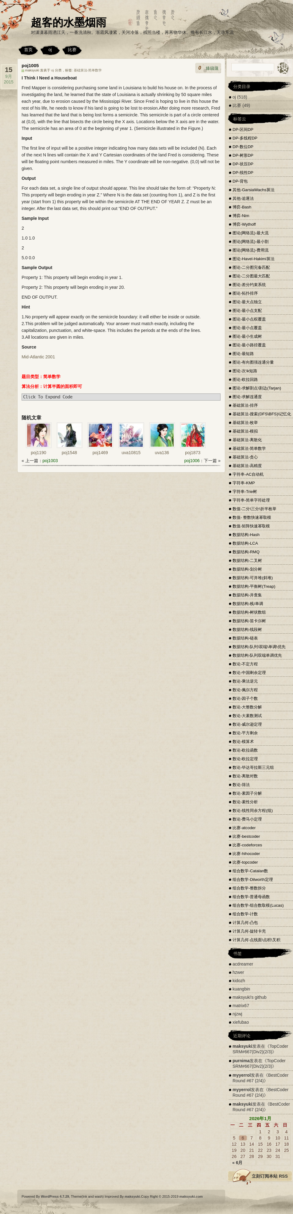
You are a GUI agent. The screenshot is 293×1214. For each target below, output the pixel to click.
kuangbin (241, 988)
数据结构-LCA (245, 543)
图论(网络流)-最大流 (251, 233)
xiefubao (241, 1022)
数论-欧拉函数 (245, 750)
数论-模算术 (243, 741)
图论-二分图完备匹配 (251, 267)
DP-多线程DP (245, 138)
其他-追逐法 (243, 198)
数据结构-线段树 (247, 629)
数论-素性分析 (245, 802)
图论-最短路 (243, 353)
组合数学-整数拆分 (249, 888)
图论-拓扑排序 (245, 293)
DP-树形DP (243, 155)
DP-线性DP (243, 172)
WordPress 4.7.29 (55, 1196)
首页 (28, 49)
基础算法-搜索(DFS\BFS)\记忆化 (262, 414)
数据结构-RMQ (246, 552)
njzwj (237, 1013)
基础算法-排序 (245, 405)
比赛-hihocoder (246, 853)
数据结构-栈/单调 (248, 603)
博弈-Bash (242, 207)
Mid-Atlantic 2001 (38, 356)
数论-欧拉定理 (245, 758)
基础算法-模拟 (245, 431)
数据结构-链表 (245, 638)
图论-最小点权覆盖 (249, 319)
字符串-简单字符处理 (251, 500)
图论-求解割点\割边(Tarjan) (257, 388)
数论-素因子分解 (247, 793)
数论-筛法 (241, 784)
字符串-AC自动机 (248, 474)
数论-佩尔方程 (245, 690)
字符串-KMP (244, 483)
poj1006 (192, 460)
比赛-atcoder (244, 827)
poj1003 (50, 460)
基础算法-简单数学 (88, 70)
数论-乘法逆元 (245, 681)
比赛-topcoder (245, 862)
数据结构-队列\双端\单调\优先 (259, 646)
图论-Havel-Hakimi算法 (253, 258)
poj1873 (192, 452)
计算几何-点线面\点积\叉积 (256, 940)
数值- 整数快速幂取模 (252, 517)
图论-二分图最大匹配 (251, 276)
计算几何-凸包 (245, 922)
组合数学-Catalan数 (250, 871)
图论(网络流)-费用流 (251, 250)
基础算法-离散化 (247, 440)
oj (50, 49)
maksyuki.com (191, 1196)
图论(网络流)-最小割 (251, 241)
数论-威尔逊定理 (247, 724)
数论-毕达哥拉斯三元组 (253, 767)
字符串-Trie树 (245, 491)
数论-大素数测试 (247, 715)
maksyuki (242, 1046)
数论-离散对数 (245, 776)
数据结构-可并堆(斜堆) (253, 577)
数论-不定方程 (245, 664)
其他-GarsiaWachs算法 (253, 190)
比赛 (72, 49)
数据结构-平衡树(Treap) (254, 586)
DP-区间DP (243, 129)
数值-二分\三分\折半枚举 (254, 508)
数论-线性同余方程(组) (253, 810)
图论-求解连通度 (247, 396)
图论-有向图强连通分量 (253, 362)
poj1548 (69, 452)
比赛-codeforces (247, 845)
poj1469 (100, 452)
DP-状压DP (243, 164)
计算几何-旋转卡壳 (249, 931)
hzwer (238, 972)
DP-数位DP (243, 146)
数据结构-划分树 (247, 569)
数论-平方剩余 (245, 733)
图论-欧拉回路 (245, 379)
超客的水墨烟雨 (68, 22)
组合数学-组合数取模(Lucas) (258, 905)
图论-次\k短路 (245, 371)
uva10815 (131, 452)
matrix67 (241, 1005)
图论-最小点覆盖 (247, 327)
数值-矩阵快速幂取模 (251, 526)
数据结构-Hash (246, 534)
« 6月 (237, 1162)
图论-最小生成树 (247, 336)
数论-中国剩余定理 (249, 672)
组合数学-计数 (245, 914)
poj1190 (38, 452)
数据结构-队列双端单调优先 (257, 655)
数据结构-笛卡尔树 (249, 621)
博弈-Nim (241, 215)
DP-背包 (240, 181)
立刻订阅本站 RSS (270, 1176)
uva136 (162, 452)
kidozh (239, 980)
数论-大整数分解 (247, 707)
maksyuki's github (249, 997)
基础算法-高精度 (247, 465)
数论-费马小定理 (247, 819)
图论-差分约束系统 (249, 284)
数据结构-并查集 (247, 595)
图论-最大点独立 (247, 302)
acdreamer (243, 964)
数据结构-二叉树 (247, 560)
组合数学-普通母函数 (251, 896)
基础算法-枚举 (245, 422)
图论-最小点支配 (247, 310)
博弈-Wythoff (244, 224)
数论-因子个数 (245, 698)
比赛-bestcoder (246, 836)
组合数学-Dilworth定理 (253, 879)
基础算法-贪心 (245, 457)
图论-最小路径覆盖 (249, 345)
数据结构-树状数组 (249, 612)
